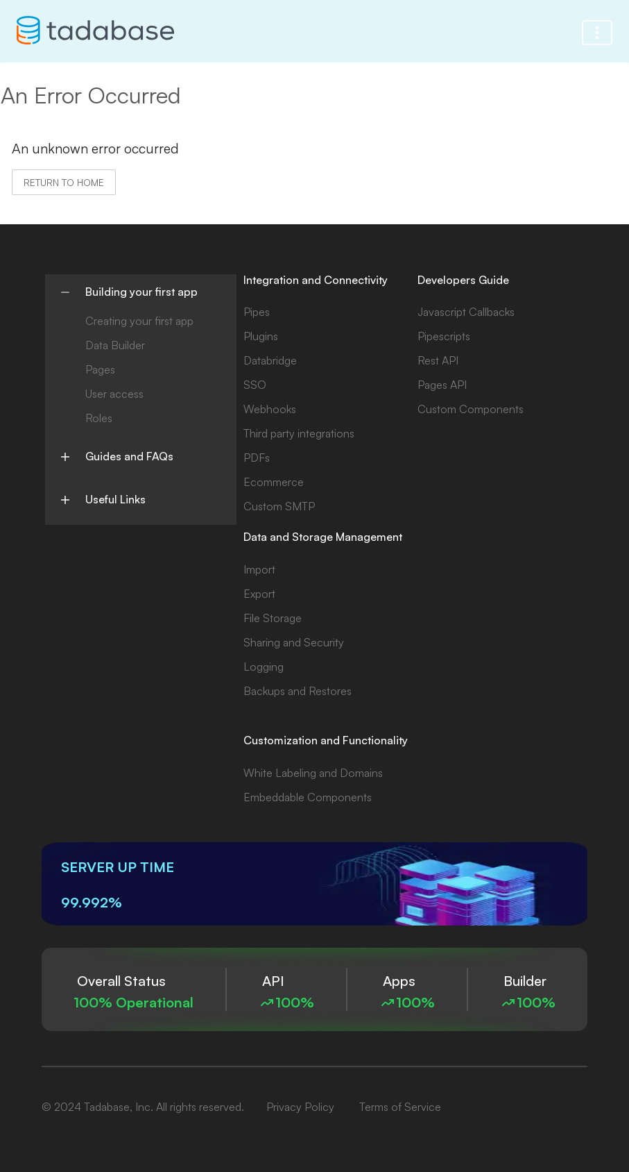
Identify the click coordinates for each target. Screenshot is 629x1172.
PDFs (256, 457)
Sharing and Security (293, 642)
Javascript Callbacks (466, 312)
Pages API (442, 385)
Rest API (437, 360)
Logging (263, 666)
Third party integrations (298, 433)
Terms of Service (400, 1107)
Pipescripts (443, 336)
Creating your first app (139, 321)
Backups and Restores (297, 691)
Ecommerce (273, 482)
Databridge (270, 360)
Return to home (64, 182)
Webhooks (269, 409)
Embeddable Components (307, 797)
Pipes (256, 312)
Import (259, 569)
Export (259, 594)
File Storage (272, 618)
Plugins (260, 336)
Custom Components (470, 409)
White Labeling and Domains (313, 773)
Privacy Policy (300, 1107)
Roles (98, 418)
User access (114, 394)
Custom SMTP (279, 506)
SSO (254, 385)
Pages (100, 369)
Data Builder (115, 345)
